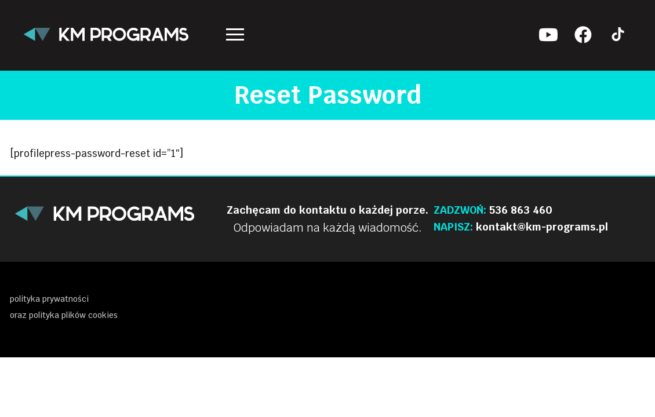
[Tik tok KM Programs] (618, 34)
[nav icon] (235, 34)
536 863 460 (520, 210)
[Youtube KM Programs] (548, 34)
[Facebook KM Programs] (583, 34)
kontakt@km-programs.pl (542, 226)
